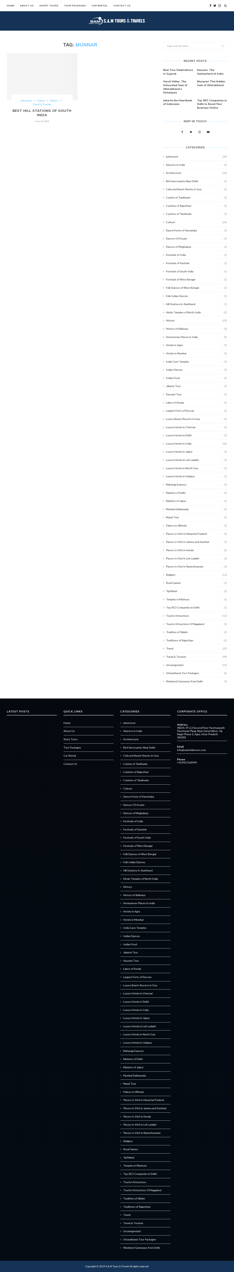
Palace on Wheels (196, 525)
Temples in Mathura (196, 599)
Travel (196, 648)
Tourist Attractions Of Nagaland (196, 624)
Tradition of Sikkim (196, 632)
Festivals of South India (196, 271)
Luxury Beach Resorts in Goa (196, 419)
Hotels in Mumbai (196, 353)
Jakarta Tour (196, 386)
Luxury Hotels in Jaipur (196, 452)
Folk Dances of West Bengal (196, 288)
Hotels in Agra (196, 345)
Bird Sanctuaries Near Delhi (196, 181)
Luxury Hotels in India (196, 443)
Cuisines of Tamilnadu (196, 214)
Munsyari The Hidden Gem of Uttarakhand (211, 83)
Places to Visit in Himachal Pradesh (196, 534)
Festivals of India (196, 255)
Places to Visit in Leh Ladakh (196, 558)
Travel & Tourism (42, 104)
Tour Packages (75, 5)
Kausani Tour (196, 394)
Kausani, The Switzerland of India (210, 71)
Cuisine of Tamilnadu (196, 197)
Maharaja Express (196, 484)
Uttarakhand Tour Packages (196, 673)
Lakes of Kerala (196, 403)
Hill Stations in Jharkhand (196, 304)
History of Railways (196, 329)
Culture (41, 100)
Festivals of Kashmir (196, 263)
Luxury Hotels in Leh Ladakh (196, 460)
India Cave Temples (196, 362)
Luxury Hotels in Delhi (196, 435)
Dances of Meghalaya (196, 247)
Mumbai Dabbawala (196, 509)
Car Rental (100, 5)
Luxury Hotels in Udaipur (196, 476)
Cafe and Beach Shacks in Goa (196, 189)
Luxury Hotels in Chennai (196, 427)
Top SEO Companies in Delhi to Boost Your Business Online (212, 104)
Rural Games (196, 583)
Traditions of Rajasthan (196, 640)
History (54, 100)
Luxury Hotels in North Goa (196, 468)
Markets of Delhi (196, 493)
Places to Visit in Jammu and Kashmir (196, 542)
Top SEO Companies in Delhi (196, 607)
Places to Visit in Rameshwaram (196, 566)
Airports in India (196, 165)
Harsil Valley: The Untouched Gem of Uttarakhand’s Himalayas (175, 87)
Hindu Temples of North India (196, 312)
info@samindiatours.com (191, 750)
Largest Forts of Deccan (196, 411)
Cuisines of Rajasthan (196, 206)
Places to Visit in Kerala (196, 550)
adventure (26, 100)
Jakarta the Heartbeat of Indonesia (177, 102)
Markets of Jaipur (196, 501)
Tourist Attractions (196, 616)
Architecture (196, 173)
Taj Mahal (196, 591)
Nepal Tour (196, 517)
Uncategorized (196, 665)
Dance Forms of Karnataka (196, 230)
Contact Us (122, 5)
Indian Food (196, 378)
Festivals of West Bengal (196, 279)
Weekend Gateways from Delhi (196, 681)
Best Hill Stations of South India (42, 112)
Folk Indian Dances (196, 296)
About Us (27, 5)
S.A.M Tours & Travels (117, 1266)
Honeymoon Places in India (196, 337)
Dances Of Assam (196, 238)
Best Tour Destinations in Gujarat (178, 71)
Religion (196, 575)
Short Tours (48, 5)
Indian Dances (196, 370)
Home (10, 5)
